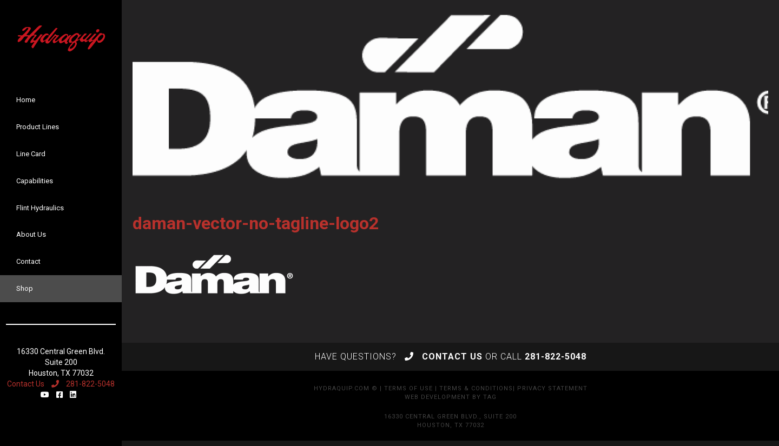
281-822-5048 (83, 384)
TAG (490, 397)
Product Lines (37, 127)
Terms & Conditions (476, 388)
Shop (24, 288)
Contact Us (25, 384)
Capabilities (34, 181)
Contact (28, 261)
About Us (31, 234)
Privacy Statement (552, 388)
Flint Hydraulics (40, 208)
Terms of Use (408, 388)
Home (25, 100)
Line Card (30, 154)
